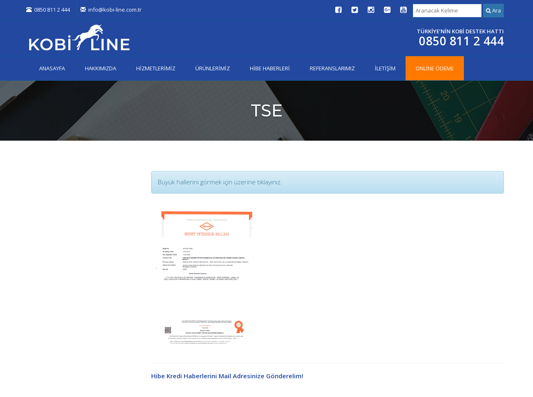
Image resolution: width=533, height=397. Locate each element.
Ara (493, 10)
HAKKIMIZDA (100, 68)
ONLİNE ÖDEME (435, 68)
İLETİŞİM (385, 68)
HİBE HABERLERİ (270, 68)
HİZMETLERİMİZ (155, 68)
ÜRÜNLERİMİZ (212, 68)
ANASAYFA (52, 68)
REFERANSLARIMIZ (332, 68)
